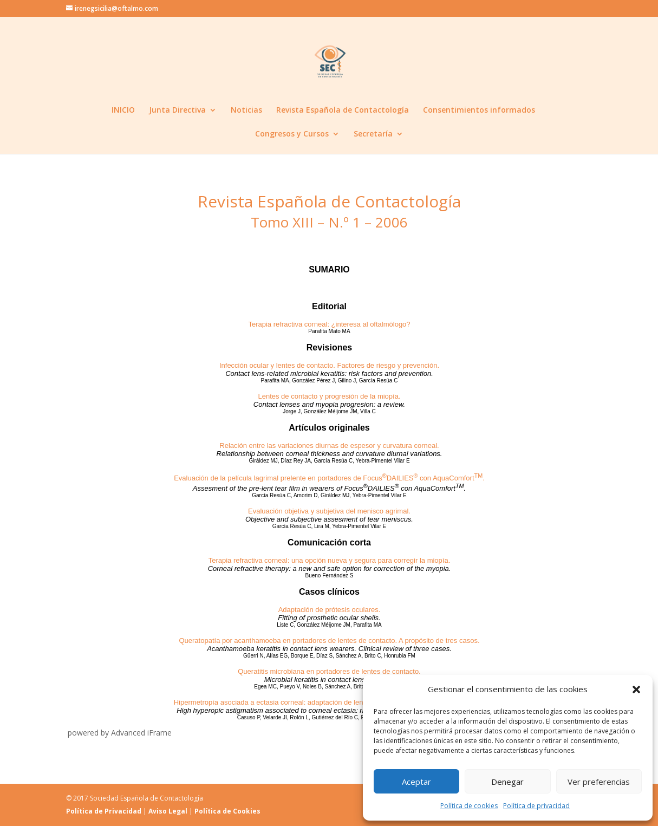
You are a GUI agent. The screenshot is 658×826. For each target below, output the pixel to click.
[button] (636, 689)
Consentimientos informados (479, 110)
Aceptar (416, 781)
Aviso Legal (167, 811)
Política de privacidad (536, 805)
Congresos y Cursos (292, 134)
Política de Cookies (227, 811)
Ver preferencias (599, 781)
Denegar (507, 781)
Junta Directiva (177, 110)
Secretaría (373, 134)
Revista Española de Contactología (342, 110)
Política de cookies (469, 805)
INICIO (123, 110)
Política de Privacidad (103, 811)
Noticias (246, 110)
